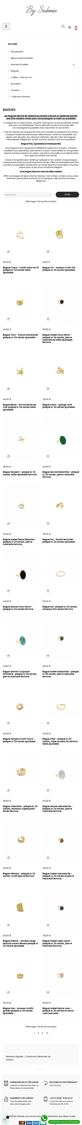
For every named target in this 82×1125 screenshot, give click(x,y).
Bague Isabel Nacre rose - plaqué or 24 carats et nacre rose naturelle (58, 1011)
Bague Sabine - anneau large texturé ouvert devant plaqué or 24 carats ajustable (20, 943)
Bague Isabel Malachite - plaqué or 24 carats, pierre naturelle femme (60, 674)
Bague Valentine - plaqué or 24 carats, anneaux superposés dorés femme (20, 809)
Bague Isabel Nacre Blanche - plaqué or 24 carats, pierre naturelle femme (19, 542)
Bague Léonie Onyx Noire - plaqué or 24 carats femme (18, 608)
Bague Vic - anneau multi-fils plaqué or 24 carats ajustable (58, 269)
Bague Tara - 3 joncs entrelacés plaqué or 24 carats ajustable (20, 336)
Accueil (12, 44)
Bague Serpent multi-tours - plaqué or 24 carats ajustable (19, 740)
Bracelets (16, 84)
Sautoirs (15, 90)
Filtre (67, 195)
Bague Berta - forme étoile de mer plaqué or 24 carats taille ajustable (19, 407)
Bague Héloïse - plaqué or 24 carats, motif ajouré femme (19, 875)
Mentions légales (14, 1057)
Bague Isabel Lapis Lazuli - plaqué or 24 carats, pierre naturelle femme (57, 943)
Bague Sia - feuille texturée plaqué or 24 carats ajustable (58, 540)
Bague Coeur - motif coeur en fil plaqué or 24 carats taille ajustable (21, 270)
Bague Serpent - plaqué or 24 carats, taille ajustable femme (20, 473)
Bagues (15, 71)
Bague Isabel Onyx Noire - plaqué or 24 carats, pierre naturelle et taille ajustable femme (57, 338)
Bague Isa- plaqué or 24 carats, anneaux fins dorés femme (59, 608)
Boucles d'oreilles (19, 65)
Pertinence (29, 195)
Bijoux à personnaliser (22, 58)
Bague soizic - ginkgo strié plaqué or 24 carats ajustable (58, 406)
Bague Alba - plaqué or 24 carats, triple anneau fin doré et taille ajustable (60, 741)
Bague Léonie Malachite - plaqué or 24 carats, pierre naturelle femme (60, 474)
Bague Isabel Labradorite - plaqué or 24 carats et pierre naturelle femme (58, 876)
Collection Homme (20, 97)
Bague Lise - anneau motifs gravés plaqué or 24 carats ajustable (18, 1011)
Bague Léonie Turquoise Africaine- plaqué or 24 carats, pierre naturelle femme (20, 674)
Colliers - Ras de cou (21, 77)
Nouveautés (17, 52)
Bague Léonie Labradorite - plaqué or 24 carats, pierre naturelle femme (57, 809)
